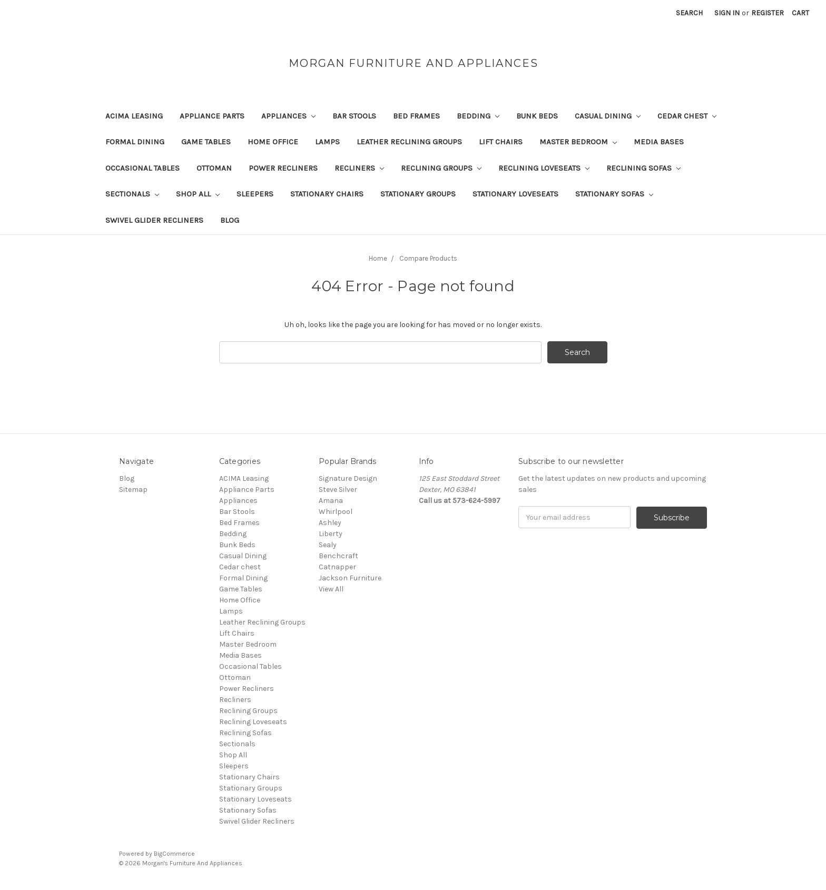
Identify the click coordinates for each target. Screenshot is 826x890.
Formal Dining (134, 141)
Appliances (288, 116)
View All (331, 589)
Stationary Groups (418, 194)
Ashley (330, 522)
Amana (331, 500)
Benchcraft (338, 555)
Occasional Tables (142, 168)
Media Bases (659, 141)
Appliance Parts (212, 116)
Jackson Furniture (350, 577)
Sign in (727, 12)
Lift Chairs (501, 141)
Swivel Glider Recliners (154, 220)
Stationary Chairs (326, 194)
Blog (229, 220)
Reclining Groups (441, 168)
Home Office (273, 141)
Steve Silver (338, 489)
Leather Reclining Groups (409, 141)
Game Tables (206, 141)
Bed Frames (416, 116)
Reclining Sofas (643, 168)
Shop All (198, 194)
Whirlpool (335, 511)
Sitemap (133, 489)
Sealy (328, 544)
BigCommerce (174, 853)
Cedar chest (686, 116)
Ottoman (214, 168)
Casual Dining (608, 116)
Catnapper (337, 566)
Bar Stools (354, 116)
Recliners (359, 168)
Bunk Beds (537, 116)
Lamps (327, 141)
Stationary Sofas (614, 194)
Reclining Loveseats (543, 168)
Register (767, 12)
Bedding (478, 116)
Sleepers (255, 194)
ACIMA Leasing (134, 116)
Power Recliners (283, 168)
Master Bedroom (578, 141)
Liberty (330, 533)
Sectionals (132, 194)
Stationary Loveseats (515, 194)
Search (689, 12)
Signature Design (348, 478)
